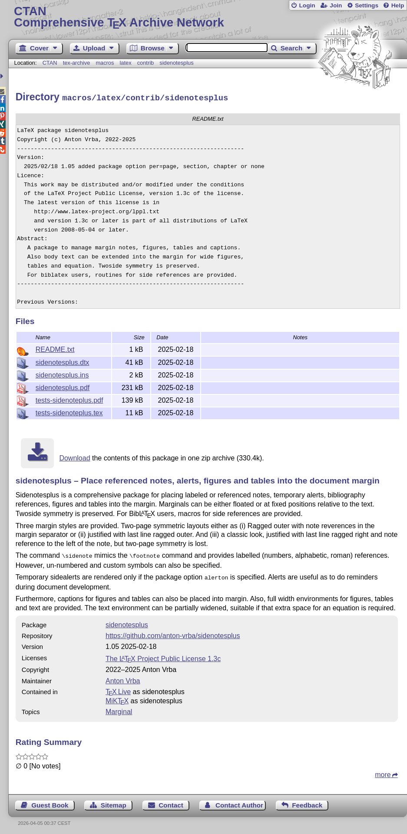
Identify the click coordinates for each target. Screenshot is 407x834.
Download (74, 456)
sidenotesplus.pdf (63, 386)
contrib (145, 63)
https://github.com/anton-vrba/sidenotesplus (173, 632)
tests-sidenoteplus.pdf (69, 399)
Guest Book (49, 802)
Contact (171, 802)
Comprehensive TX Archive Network (207, 17)
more (382, 771)
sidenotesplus (176, 63)
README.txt (55, 348)
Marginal (119, 708)
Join (336, 5)
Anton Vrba (123, 678)
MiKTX (117, 698)
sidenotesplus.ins (62, 373)
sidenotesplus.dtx (62, 361)
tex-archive (76, 63)
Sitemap (113, 802)
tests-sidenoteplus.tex (69, 411)
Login (307, 5)
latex (126, 63)
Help (397, 5)
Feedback (307, 802)
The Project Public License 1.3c (163, 655)
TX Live (118, 688)
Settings (366, 5)
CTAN (50, 63)
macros (105, 63)
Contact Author (239, 802)
